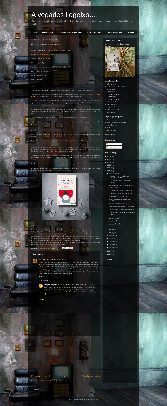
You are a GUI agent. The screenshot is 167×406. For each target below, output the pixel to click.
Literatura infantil (95, 32)
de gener (112, 247)
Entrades (110, 144)
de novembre (113, 218)
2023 (109, 162)
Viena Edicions (112, 125)
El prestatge (111, 89)
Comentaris (111, 147)
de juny (111, 233)
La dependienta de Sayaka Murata (120, 193)
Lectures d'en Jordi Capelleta (116, 86)
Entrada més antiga (90, 376)
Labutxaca (52, 54)
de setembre (113, 224)
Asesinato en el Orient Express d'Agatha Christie (119, 177)
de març (112, 241)
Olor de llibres (111, 97)
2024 (109, 159)
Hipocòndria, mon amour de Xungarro (121, 207)
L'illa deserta (111, 91)
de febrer (112, 244)
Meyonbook (111, 112)
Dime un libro (111, 130)
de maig (112, 236)
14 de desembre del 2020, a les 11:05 (73, 284)
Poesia (131, 32)
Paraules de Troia (113, 109)
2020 (109, 171)
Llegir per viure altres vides (116, 107)
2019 (109, 251)
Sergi (40, 259)
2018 (109, 254)
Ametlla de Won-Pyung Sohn (118, 196)
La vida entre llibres (113, 94)
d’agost (111, 227)
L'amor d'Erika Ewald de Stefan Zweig (121, 209)
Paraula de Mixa (112, 102)
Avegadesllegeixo (50, 284)
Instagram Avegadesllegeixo (116, 122)
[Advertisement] (65, 355)
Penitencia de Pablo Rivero (118, 204)
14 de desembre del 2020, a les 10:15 (55, 259)
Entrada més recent (40, 376)
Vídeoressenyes (115, 32)
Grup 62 (109, 127)
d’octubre (112, 221)
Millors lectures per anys (71, 32)
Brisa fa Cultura (112, 104)
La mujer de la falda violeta (75, 141)
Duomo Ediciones (42, 54)
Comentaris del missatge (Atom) (52, 381)
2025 (109, 156)
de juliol (112, 230)
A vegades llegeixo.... (64, 15)
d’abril (111, 238)
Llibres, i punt (111, 84)
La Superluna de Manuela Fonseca (120, 190)
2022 (109, 165)
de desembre (113, 173)
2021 (109, 168)
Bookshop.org (111, 120)
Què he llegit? (48, 32)
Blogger (95, 399)
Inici (35, 32)
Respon (41, 276)
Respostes (44, 280)
